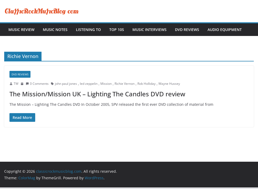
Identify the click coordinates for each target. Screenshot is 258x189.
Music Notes (55, 29)
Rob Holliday (146, 83)
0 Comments (37, 83)
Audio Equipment (225, 29)
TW (16, 83)
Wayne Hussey (169, 83)
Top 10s (116, 29)
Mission (106, 83)
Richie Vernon (125, 83)
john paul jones (66, 83)
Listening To (88, 29)
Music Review (21, 29)
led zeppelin (88, 83)
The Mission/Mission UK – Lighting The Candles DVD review (97, 94)
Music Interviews (149, 29)
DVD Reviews (187, 29)
